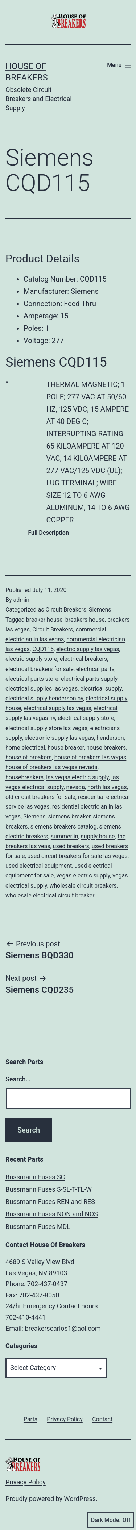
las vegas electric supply (77, 777)
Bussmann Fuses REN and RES (50, 1201)
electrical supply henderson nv (44, 698)
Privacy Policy (25, 1482)
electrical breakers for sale (39, 669)
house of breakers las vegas (90, 757)
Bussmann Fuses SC (35, 1177)
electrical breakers (83, 658)
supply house (98, 836)
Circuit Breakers (65, 609)
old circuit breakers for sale (40, 796)
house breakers (106, 747)
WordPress (80, 1498)
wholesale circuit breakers (83, 885)
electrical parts (95, 669)
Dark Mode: (111, 1520)
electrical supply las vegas (57, 708)
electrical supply (100, 688)
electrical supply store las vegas (46, 728)
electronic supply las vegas (59, 737)
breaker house (44, 619)
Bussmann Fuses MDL (37, 1226)
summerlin (64, 836)
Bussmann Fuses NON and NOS (51, 1214)
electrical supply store (86, 717)
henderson (110, 737)
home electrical (25, 747)
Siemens (100, 609)
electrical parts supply (89, 678)
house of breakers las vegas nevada (51, 767)
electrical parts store (31, 678)
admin (21, 599)
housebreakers (24, 777)
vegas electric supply (83, 875)
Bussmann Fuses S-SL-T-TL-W (48, 1189)
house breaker (66, 747)
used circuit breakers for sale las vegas (78, 855)
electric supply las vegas (87, 649)
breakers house (85, 619)
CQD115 (43, 649)
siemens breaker (69, 816)
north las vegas (107, 787)
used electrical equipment (38, 865)
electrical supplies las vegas (41, 688)
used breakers (71, 846)
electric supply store (31, 658)
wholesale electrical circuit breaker (50, 895)
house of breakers (28, 757)
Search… (17, 1079)
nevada (75, 787)
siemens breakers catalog (63, 826)
